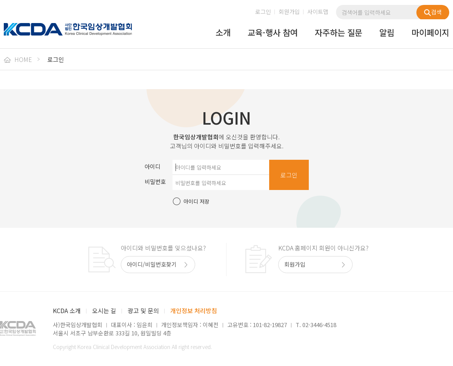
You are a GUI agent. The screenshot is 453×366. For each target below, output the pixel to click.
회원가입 (289, 11)
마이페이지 (430, 33)
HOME (18, 59)
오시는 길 (104, 310)
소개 (223, 33)
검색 (433, 12)
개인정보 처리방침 (193, 310)
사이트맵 (317, 11)
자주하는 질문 (338, 33)
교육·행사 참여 (273, 33)
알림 (386, 33)
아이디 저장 (196, 201)
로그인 (263, 11)
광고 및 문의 (143, 310)
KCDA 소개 (67, 310)
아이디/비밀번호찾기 (152, 264)
